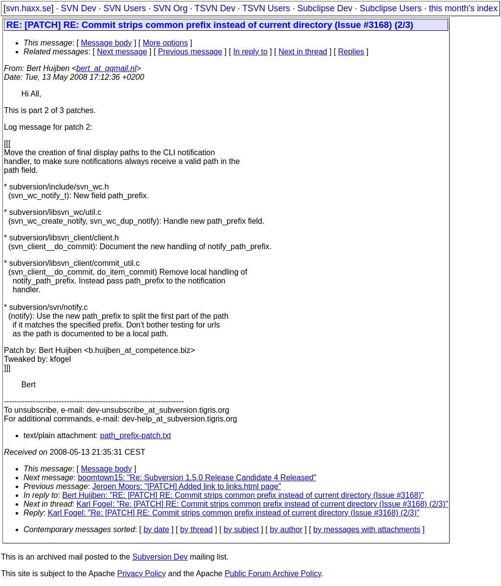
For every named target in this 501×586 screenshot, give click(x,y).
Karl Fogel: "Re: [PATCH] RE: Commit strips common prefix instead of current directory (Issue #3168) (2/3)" (262, 504)
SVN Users (124, 8)
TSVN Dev (215, 8)
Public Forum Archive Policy (273, 573)
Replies (351, 51)
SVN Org (170, 8)
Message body (106, 43)
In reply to (250, 51)
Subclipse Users (391, 8)
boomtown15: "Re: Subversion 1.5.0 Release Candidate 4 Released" (197, 477)
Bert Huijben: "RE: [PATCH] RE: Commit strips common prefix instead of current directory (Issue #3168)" (243, 495)
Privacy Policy (141, 573)
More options (165, 43)
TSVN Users (266, 8)
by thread (196, 529)
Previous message (190, 51)
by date (156, 529)
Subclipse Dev (324, 8)
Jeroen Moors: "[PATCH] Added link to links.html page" (186, 486)
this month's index (463, 8)
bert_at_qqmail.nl (106, 68)
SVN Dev (78, 8)
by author (286, 529)
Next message (122, 51)
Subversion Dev (160, 557)
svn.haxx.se (28, 8)
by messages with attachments (366, 529)
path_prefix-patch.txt (135, 435)
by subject (241, 529)
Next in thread (302, 51)
